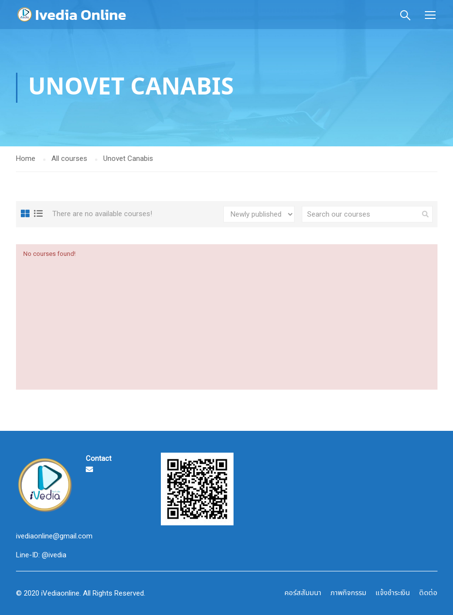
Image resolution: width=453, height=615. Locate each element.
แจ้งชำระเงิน (392, 593)
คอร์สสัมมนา (302, 593)
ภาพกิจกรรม (348, 593)
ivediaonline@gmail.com (54, 536)
